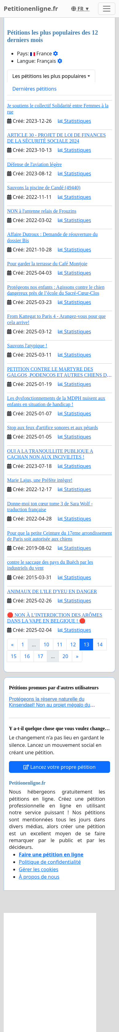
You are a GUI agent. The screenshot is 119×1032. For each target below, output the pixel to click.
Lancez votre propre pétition (59, 767)
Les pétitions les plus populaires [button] (49, 76)
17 (40, 656)
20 (65, 656)
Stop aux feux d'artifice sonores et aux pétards (52, 427)
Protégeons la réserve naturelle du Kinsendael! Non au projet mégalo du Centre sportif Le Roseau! (49, 704)
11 (60, 644)
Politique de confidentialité (50, 862)
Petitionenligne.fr (31, 8)
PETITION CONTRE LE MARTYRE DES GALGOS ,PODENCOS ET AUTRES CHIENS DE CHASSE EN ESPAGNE (58, 374)
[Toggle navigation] (106, 8)
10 (46, 644)
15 (13, 656)
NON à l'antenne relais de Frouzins (41, 211)
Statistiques (74, 121)
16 (27, 656)
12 (73, 644)
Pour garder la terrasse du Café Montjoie (47, 263)
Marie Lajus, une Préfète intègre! (39, 480)
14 (99, 644)
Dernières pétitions (34, 88)
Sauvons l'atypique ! (27, 345)
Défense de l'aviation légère (34, 164)
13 (86, 644)
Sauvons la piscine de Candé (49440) (43, 187)
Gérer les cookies (38, 869)
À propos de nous (39, 876)
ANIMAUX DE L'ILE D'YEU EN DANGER (52, 591)
